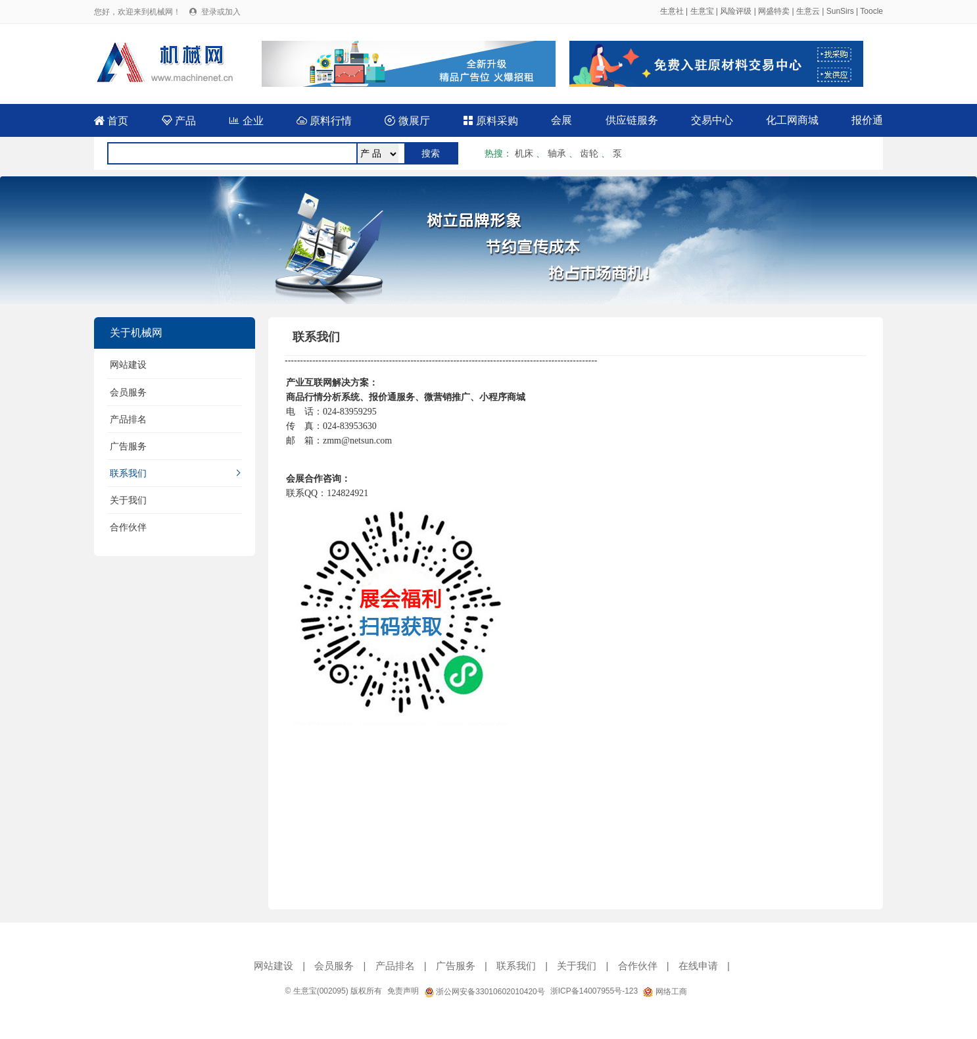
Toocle (871, 11)
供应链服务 (632, 120)
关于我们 (128, 500)
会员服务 (128, 392)
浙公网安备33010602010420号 (484, 991)
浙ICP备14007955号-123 (594, 991)
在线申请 (698, 965)
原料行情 (324, 120)
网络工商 (664, 991)
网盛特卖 (774, 11)
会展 (561, 120)
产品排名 (128, 419)
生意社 (672, 11)
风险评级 (735, 11)
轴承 (557, 153)
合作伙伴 (128, 527)
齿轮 (589, 153)
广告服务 (128, 446)
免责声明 (403, 991)
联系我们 (128, 473)
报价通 (867, 120)
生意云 (808, 11)
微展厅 (407, 120)
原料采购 (490, 120)
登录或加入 (221, 11)
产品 (179, 120)
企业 (246, 120)
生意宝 (702, 11)
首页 (111, 120)
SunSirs (840, 11)
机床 (524, 153)
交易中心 (712, 120)
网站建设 (128, 364)
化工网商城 (792, 120)
